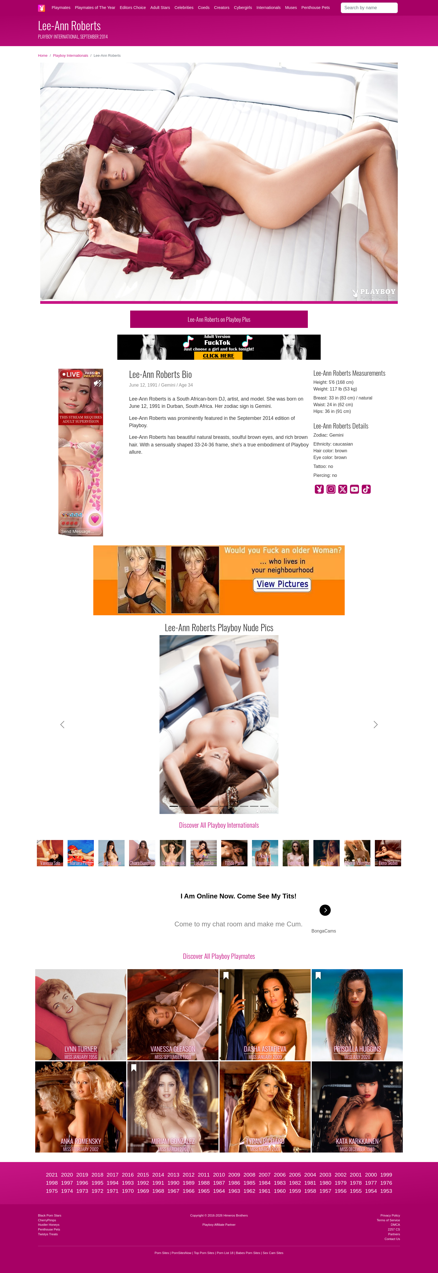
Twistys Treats (48, 1234)
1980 (326, 1183)
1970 (128, 1191)
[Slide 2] (184, 806)
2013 (173, 1175)
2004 (310, 1175)
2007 (265, 1175)
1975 (52, 1191)
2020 (67, 1175)
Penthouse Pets (315, 7)
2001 (356, 1175)
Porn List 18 (225, 1253)
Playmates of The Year (95, 7)
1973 (82, 1191)
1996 (82, 1183)
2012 (189, 1175)
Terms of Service (388, 1220)
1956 (341, 1191)
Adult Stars (160, 7)
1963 (234, 1191)
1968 (158, 1191)
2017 (113, 1175)
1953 (386, 1191)
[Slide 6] (224, 806)
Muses (291, 7)
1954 (371, 1191)
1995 (97, 1183)
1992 (143, 1183)
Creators (221, 7)
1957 (326, 1191)
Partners (394, 1234)
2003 (326, 1175)
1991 (158, 1183)
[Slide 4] (204, 806)
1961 (265, 1191)
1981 (310, 1183)
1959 (295, 1191)
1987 (219, 1183)
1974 (67, 1191)
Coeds (204, 7)
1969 (143, 1191)
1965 (204, 1191)
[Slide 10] (264, 806)
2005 (295, 1175)
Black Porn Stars (49, 1215)
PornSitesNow (181, 1253)
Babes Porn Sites (248, 1253)
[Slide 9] (254, 806)
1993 (128, 1183)
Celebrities (184, 7)
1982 (295, 1183)
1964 (219, 1191)
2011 (204, 1175)
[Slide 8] (244, 806)
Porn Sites (162, 1253)
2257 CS (394, 1229)
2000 (371, 1175)
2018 (97, 1175)
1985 (249, 1183)
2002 (341, 1175)
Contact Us (392, 1239)
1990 (173, 1183)
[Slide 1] (174, 806)
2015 (143, 1175)
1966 (189, 1191)
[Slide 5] (214, 806)
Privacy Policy (390, 1215)
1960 (280, 1191)
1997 (67, 1183)
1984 (265, 1183)
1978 (356, 1183)
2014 (158, 1175)
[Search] (369, 8)
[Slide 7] (234, 806)
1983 (280, 1183)
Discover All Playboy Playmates (219, 956)
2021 (52, 1175)
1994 (113, 1183)
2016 (128, 1175)
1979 (341, 1183)
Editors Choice (133, 7)
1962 (249, 1191)
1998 (52, 1183)
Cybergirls (243, 7)
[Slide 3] (194, 806)
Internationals (268, 7)
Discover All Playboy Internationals (219, 825)
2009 (234, 1175)
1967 (173, 1191)
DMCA (395, 1224)
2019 (82, 1175)
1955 (356, 1191)
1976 (386, 1183)
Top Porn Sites (204, 1253)
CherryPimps (47, 1220)
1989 (189, 1183)
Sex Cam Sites (273, 1253)
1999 (386, 1175)
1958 (310, 1191)
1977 (371, 1183)
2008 (249, 1175)
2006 (280, 1175)
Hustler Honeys (48, 1224)
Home (42, 55)
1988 (204, 1183)
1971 (113, 1191)
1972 (97, 1191)
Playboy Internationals (70, 55)
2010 (219, 1175)
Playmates (61, 7)
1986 (234, 1183)
